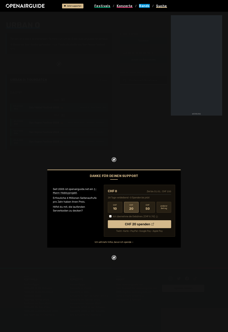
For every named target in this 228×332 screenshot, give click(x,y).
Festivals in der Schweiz (38, 288)
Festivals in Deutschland (38, 292)
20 (131, 207)
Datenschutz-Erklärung (130, 295)
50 (148, 207)
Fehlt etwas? (102, 80)
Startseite (11, 16)
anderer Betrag (164, 207)
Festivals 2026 (32, 295)
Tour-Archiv (31, 44)
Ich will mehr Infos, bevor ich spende (113, 242)
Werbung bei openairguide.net (134, 292)
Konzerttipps (77, 284)
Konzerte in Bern (80, 292)
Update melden (183, 288)
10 (115, 207)
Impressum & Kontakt (128, 299)
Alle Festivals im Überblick (39, 314)
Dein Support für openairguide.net (136, 288)
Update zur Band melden (143, 59)
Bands (24, 16)
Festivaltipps (31, 284)
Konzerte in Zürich (81, 288)
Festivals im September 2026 (41, 311)
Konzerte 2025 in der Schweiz (87, 307)
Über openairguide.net (129, 284)
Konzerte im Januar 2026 (85, 299)
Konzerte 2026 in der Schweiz (87, 311)
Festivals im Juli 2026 (37, 307)
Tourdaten (143, 40)
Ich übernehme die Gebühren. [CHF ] (134, 216)
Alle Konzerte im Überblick (85, 314)
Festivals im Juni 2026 (37, 303)
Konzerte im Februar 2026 (85, 303)
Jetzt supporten (72, 6)
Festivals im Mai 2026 (36, 299)
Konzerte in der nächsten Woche (89, 295)
